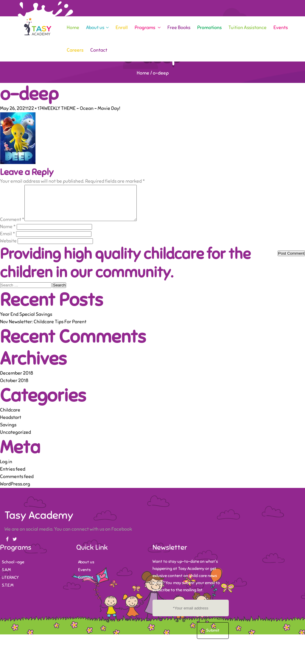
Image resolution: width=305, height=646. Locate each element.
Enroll (122, 28)
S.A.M (6, 576)
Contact (98, 50)
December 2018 (16, 380)
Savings (8, 432)
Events (280, 28)
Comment (12, 227)
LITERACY (10, 584)
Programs (148, 28)
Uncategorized (15, 439)
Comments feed (17, 484)
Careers (75, 50)
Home (73, 28)
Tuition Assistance (247, 28)
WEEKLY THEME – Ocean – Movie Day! (82, 108)
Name (8, 234)
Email (7, 241)
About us (97, 28)
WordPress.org (15, 491)
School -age (13, 569)
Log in (6, 469)
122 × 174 (35, 108)
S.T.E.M (7, 592)
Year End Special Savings (26, 321)
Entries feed (12, 476)
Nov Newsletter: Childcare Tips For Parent (43, 329)
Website (8, 248)
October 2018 (14, 388)
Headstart (10, 425)
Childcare (10, 417)
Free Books (178, 28)
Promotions (209, 28)
